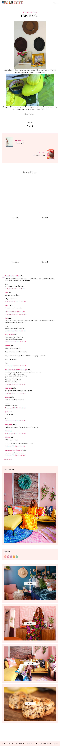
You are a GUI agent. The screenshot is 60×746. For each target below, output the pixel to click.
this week (26, 12)
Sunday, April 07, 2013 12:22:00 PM (15, 455)
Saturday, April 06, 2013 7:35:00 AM (15, 331)
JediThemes (56, 743)
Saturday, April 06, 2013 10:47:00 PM (15, 434)
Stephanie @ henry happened (13, 450)
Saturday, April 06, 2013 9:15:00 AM (15, 384)
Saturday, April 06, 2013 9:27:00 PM (15, 421)
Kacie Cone (8, 388)
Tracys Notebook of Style (12, 276)
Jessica (7, 412)
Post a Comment (8, 459)
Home (3, 743)
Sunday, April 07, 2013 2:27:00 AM (15, 446)
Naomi (7, 305)
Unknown (7, 346)
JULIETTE (7, 437)
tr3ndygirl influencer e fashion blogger (16, 370)
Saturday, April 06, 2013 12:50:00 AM (15, 314)
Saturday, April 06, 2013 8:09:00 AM (15, 342)
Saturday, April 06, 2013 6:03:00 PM (15, 408)
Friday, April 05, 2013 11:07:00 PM (15, 289)
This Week (44, 217)
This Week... (15, 217)
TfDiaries (48, 743)
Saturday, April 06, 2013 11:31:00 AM (15, 393)
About (28, 743)
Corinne (7, 397)
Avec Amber (8, 425)
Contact (10, 743)
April (6, 318)
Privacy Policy (20, 743)
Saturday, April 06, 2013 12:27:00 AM (15, 301)
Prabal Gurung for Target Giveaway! (15, 312)
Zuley (6, 293)
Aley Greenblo (9, 335)
